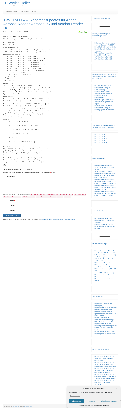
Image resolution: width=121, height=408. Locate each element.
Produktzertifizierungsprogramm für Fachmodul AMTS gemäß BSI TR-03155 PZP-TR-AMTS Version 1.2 (105, 193)
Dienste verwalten (75, 396)
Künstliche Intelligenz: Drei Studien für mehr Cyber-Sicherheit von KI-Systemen (105, 49)
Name (12, 201)
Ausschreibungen (98, 296)
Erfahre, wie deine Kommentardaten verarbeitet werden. (58, 219)
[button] (117, 389)
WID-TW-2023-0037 (101, 140)
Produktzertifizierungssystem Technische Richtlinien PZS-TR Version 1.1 (104, 167)
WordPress (16, 406)
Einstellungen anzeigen (109, 401)
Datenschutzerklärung (84, 405)
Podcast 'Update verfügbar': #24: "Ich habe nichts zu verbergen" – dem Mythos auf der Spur (105, 370)
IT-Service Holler (16, 3)
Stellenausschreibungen (100, 244)
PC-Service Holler (12, 11)
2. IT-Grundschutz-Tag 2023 (103, 59)
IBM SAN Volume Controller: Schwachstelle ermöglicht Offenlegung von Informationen (104, 108)
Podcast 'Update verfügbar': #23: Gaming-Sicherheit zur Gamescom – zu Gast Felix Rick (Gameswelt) (105, 376)
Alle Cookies (76, 401)
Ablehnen (92, 401)
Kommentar (11, 176)
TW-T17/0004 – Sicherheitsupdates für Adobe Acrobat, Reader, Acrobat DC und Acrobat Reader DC (43, 24)
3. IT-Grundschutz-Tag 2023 (103, 57)
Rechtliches (25, 11)
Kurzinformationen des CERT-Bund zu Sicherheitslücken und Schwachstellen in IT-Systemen (104, 76)
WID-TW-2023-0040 (101, 136)
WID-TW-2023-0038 (101, 142)
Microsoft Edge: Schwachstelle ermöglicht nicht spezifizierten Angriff (104, 102)
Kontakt (34, 11)
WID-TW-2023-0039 (101, 138)
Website (12, 210)
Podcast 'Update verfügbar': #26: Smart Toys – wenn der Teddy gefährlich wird (105, 358)
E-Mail (12, 205)
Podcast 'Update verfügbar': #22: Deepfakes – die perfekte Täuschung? (105, 382)
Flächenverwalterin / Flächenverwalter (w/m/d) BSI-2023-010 (104, 279)
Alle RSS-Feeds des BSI (102, 18)
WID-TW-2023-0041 (101, 134)
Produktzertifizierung (99, 158)
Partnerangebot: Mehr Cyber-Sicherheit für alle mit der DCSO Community (104, 220)
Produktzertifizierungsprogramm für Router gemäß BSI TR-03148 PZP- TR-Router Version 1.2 (105, 187)
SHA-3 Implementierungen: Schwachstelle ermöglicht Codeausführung (103, 88)
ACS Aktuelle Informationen (101, 211)
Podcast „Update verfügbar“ (101, 349)
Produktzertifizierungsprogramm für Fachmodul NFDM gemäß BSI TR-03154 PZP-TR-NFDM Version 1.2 (105, 181)
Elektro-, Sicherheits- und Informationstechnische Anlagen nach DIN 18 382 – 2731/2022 (104, 320)
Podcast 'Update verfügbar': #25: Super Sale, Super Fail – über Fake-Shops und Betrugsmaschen (105, 364)
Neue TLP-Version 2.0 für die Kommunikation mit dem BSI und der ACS (105, 226)
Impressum (106, 405)
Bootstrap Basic (28, 406)
